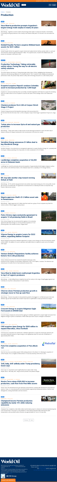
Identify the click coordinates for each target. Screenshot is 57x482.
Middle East (10, 122)
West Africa (3, 195)
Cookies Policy (52, 467)
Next (32, 420)
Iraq (2, 175)
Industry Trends (11, 62)
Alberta (2, 140)
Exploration (6, 212)
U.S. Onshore (12, 103)
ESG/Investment (10, 379)
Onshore (3, 12)
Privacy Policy (42, 468)
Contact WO (53, 1)
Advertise (39, 1)
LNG (1, 103)
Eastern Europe (4, 122)
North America (4, 62)
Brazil (2, 212)
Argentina (3, 23)
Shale (7, 23)
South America (4, 343)
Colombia (14, 83)
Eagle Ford (3, 306)
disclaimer (10, 473)
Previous (26, 420)
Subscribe (45, 1)
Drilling (6, 140)
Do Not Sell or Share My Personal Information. (45, 470)
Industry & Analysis (18, 361)
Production (11, 23)
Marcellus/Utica (4, 324)
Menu (23, 5)
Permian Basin (4, 42)
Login (54, 5)
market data (12, 466)
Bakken (2, 232)
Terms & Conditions (44, 467)
